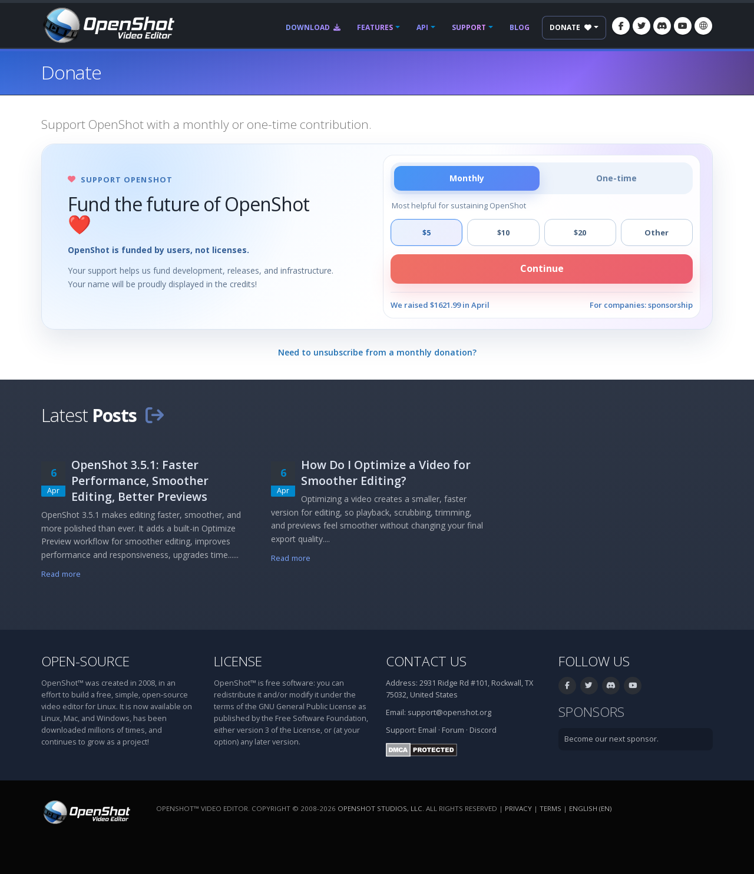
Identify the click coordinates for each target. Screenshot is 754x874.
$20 (580, 232)
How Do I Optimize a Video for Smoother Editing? (386, 472)
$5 (426, 232)
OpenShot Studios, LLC (380, 808)
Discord (483, 730)
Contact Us (426, 661)
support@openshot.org (449, 712)
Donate (570, 27)
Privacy (518, 808)
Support (469, 27)
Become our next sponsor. (611, 739)
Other (656, 232)
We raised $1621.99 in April (440, 305)
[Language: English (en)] (703, 26)
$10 (503, 232)
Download (313, 27)
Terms (550, 808)
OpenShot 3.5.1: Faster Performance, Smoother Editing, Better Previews (140, 480)
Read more (61, 574)
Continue (542, 268)
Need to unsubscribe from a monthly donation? (377, 352)
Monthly (466, 178)
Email (427, 730)
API (422, 27)
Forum (453, 730)
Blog (520, 27)
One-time (616, 178)
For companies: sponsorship (641, 305)
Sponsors (591, 712)
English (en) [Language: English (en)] (590, 808)
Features (375, 27)
